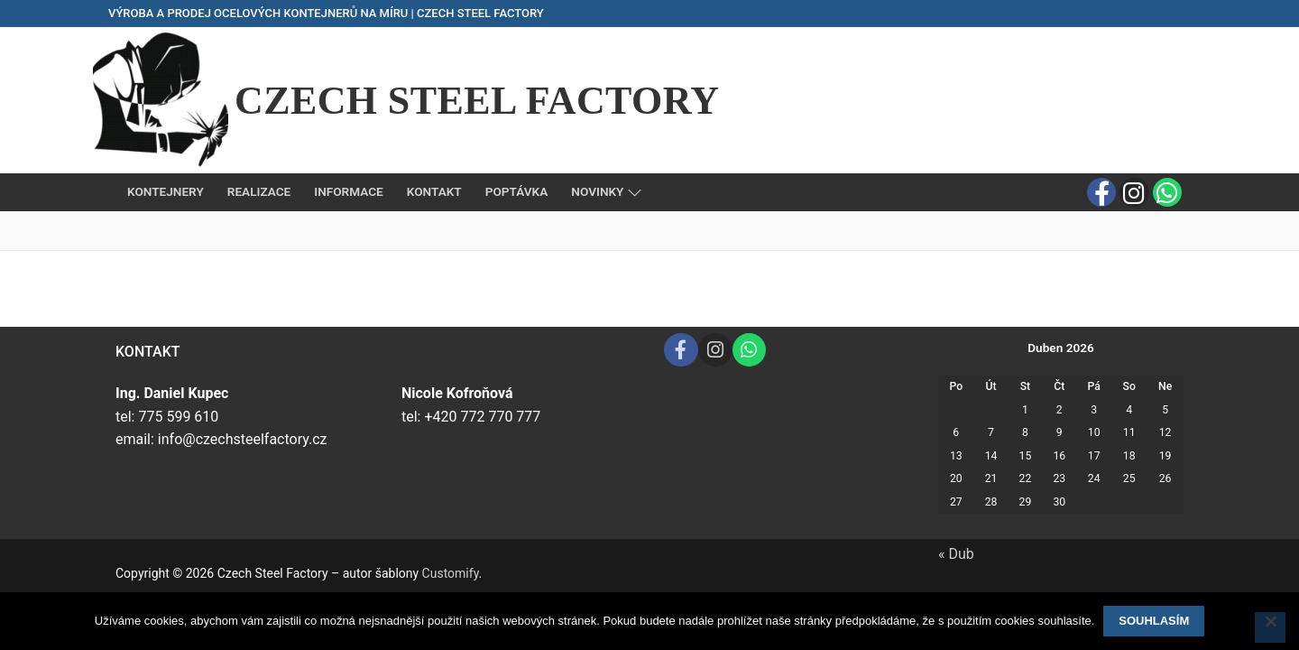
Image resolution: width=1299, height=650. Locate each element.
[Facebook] (1101, 192)
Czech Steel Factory (477, 101)
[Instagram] (1133, 192)
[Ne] (1270, 627)
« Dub (956, 553)
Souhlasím (1154, 620)
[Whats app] (1167, 192)
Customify (450, 573)
